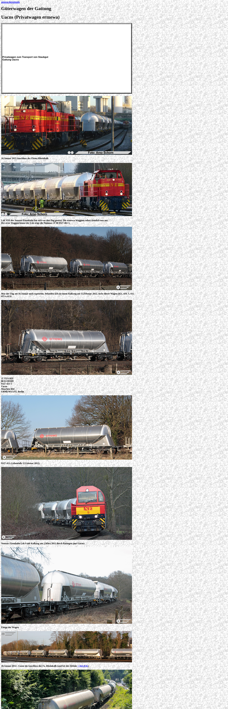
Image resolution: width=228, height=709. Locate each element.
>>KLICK (83, 666)
